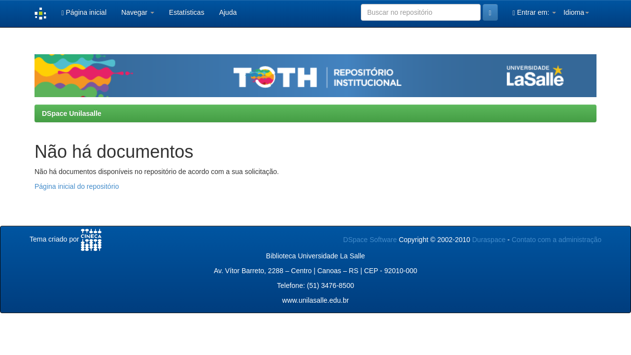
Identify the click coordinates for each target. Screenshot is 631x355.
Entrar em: (534, 12)
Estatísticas (187, 12)
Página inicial (83, 12)
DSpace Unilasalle (72, 113)
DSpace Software (370, 240)
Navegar (137, 12)
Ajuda (228, 12)
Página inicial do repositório (77, 186)
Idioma (576, 12)
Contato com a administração (556, 240)
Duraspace (489, 240)
